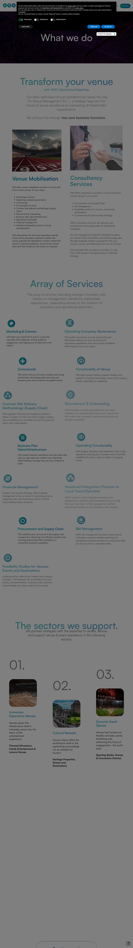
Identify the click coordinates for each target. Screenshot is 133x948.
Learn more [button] (26, 26)
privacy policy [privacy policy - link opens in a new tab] (72, 6)
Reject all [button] (94, 26)
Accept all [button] (108, 26)
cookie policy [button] (79, 8)
